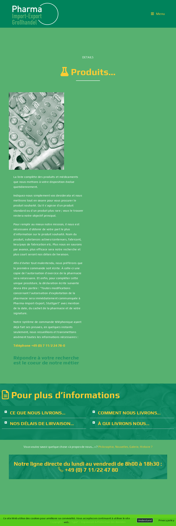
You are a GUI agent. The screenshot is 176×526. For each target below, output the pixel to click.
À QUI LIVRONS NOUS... (123, 423)
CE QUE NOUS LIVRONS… (37, 412)
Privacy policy (166, 520)
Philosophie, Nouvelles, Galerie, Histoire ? (125, 446)
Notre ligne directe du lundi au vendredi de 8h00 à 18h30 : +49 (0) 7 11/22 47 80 (88, 467)
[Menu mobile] (158, 14)
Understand (145, 520)
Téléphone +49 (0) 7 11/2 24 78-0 (39, 345)
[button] (44, 413)
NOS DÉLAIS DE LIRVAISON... (42, 423)
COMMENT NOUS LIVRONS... (129, 412)
